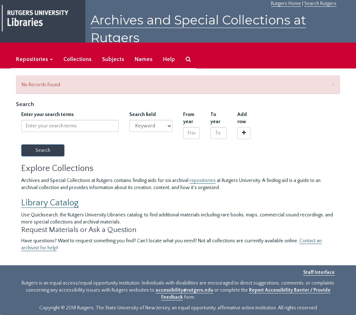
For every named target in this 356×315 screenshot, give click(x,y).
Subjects (113, 59)
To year (215, 118)
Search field (142, 114)
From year (188, 118)
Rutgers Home (286, 3)
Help (169, 59)
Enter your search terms (47, 114)
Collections (77, 59)
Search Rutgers (320, 3)
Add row (242, 118)
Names (143, 59)
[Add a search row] (243, 133)
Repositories (34, 59)
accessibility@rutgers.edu (184, 290)
